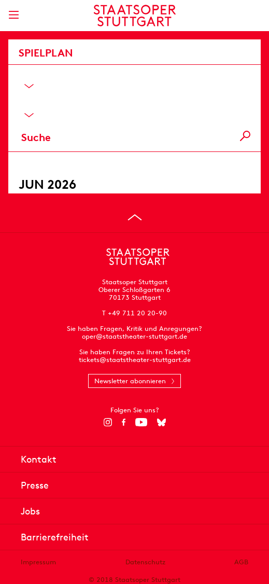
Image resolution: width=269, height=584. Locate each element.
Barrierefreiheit (55, 537)
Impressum (38, 562)
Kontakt (38, 459)
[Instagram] (107, 422)
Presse (35, 485)
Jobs (30, 511)
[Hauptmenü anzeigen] (13, 15)
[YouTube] (141, 422)
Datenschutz (145, 562)
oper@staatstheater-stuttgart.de (134, 336)
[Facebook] (123, 422)
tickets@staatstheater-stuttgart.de (135, 359)
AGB (241, 562)
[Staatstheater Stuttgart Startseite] (134, 15)
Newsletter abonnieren (130, 381)
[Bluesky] (161, 422)
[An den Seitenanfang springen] (135, 217)
